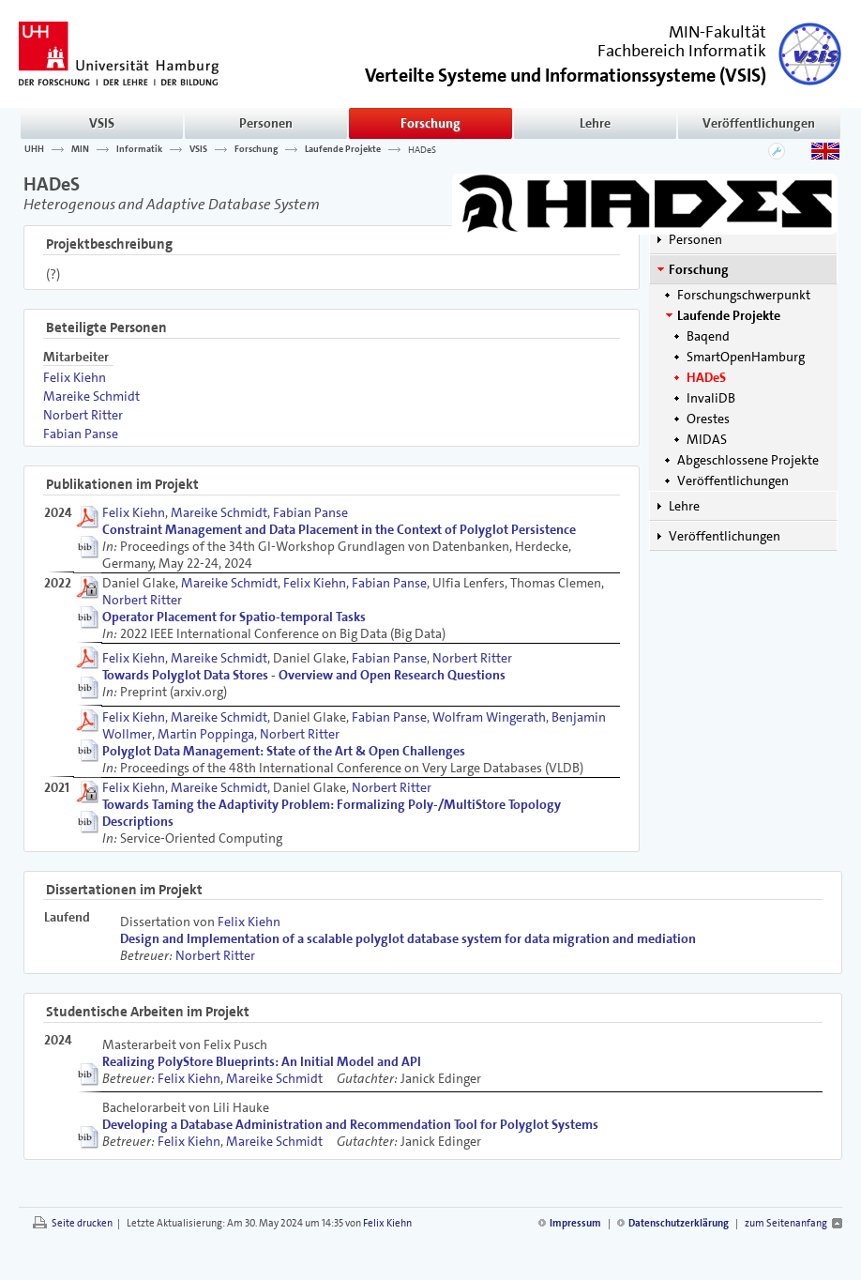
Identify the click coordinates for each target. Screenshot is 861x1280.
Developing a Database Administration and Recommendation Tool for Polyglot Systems (350, 1124)
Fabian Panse (80, 433)
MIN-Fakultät (717, 32)
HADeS (422, 149)
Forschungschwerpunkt (743, 294)
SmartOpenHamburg (746, 356)
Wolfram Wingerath (489, 717)
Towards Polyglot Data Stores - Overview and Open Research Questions (304, 674)
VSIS (101, 122)
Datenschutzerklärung (678, 1223)
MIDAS (707, 439)
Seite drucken (82, 1223)
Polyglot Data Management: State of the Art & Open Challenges (283, 750)
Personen (266, 122)
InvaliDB (711, 397)
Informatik (139, 149)
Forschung (430, 122)
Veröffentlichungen (758, 122)
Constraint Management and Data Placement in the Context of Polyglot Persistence (339, 529)
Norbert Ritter (83, 414)
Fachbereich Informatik (681, 50)
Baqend (708, 336)
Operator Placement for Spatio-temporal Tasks (234, 616)
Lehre (595, 122)
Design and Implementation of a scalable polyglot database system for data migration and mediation (408, 938)
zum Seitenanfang (786, 1223)
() (565, 73)
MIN (80, 149)
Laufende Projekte (343, 149)
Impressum (575, 1223)
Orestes (708, 418)
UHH (34, 149)
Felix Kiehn (74, 377)
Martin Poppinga (206, 733)
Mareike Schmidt (91, 396)
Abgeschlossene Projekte (748, 459)
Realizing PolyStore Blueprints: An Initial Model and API (261, 1061)
